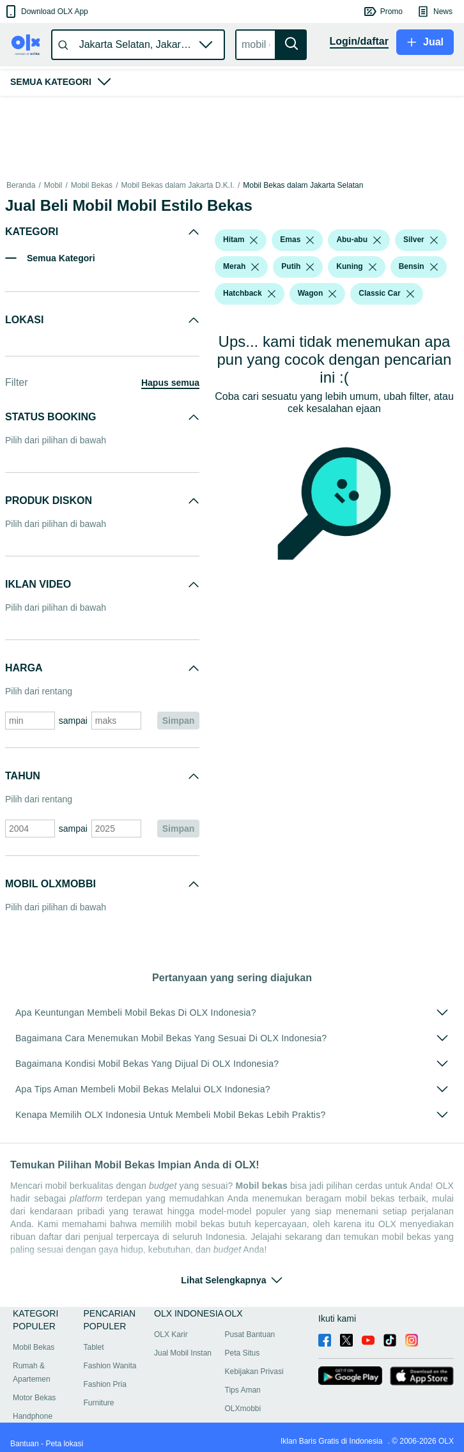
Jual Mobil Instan (183, 1353)
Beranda (20, 185)
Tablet (94, 1347)
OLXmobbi (243, 1408)
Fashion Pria (105, 1384)
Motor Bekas (34, 1397)
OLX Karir (171, 1334)
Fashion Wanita (110, 1365)
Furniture (99, 1402)
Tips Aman (243, 1390)
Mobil (53, 185)
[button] (45, 11)
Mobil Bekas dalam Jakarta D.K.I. (177, 185)
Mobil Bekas (91, 185)
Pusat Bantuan (250, 1334)
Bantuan (24, 1443)
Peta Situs (242, 1353)
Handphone (32, 1416)
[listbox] (253, 240)
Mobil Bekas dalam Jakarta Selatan (303, 185)
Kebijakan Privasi (254, 1371)
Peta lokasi (64, 1443)
